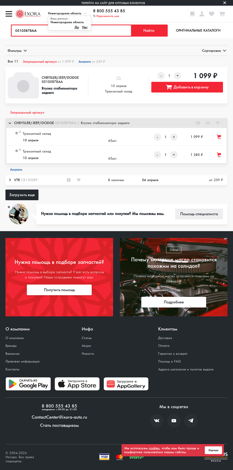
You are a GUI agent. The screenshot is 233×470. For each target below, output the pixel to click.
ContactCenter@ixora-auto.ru (59, 417)
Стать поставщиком (59, 425)
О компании (14, 338)
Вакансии (12, 354)
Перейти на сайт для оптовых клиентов (113, 3)
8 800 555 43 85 (109, 11)
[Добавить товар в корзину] (219, 137)
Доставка (165, 338)
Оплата (163, 346)
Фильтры (17, 50)
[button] (116, 123)
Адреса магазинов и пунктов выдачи (186, 369)
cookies (154, 448)
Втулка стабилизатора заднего (59, 90)
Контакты (12, 369)
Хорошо (213, 450)
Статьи (87, 338)
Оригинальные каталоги (198, 30)
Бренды (11, 346)
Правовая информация (22, 361)
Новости (88, 354)
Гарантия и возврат (172, 354)
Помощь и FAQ (169, 361)
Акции (86, 346)
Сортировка (213, 50)
